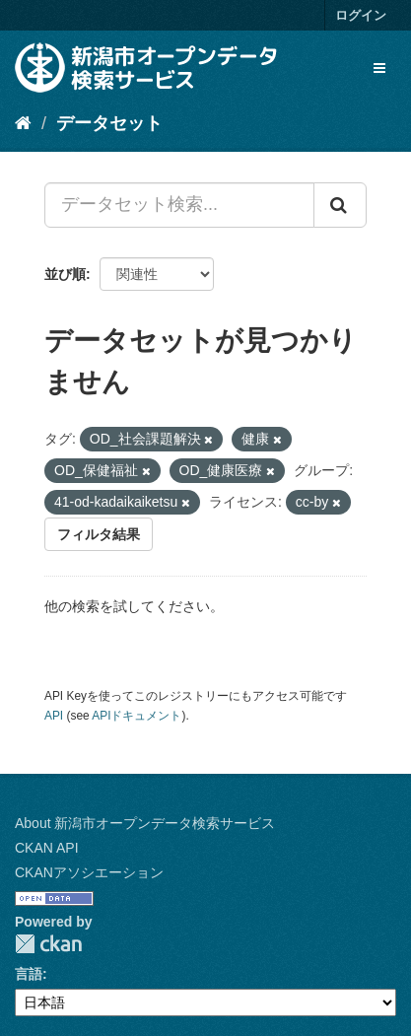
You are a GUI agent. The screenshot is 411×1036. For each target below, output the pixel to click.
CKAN (48, 943)
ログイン (360, 15)
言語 (28, 974)
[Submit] (340, 205)
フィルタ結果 (98, 534)
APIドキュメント (136, 716)
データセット (109, 123)
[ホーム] (23, 123)
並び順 (65, 274)
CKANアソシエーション (89, 872)
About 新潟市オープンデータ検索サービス (145, 823)
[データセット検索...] (179, 205)
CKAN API (47, 848)
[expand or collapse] (379, 68)
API (53, 716)
